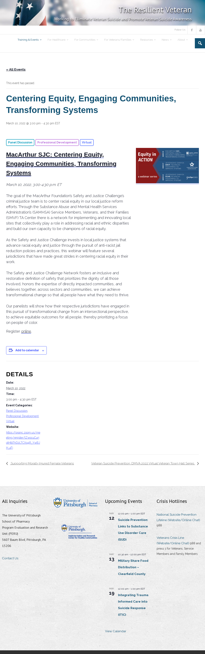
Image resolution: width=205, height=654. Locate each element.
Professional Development (22, 416)
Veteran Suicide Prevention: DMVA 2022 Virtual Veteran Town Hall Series (143, 463)
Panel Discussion (16, 410)
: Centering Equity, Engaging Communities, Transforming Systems (61, 163)
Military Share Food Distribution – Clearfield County (133, 567)
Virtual (10, 421)
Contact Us (10, 558)
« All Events (16, 70)
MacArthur (22, 154)
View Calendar (115, 631)
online (26, 331)
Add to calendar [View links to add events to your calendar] (27, 350)
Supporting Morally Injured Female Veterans (42, 463)
